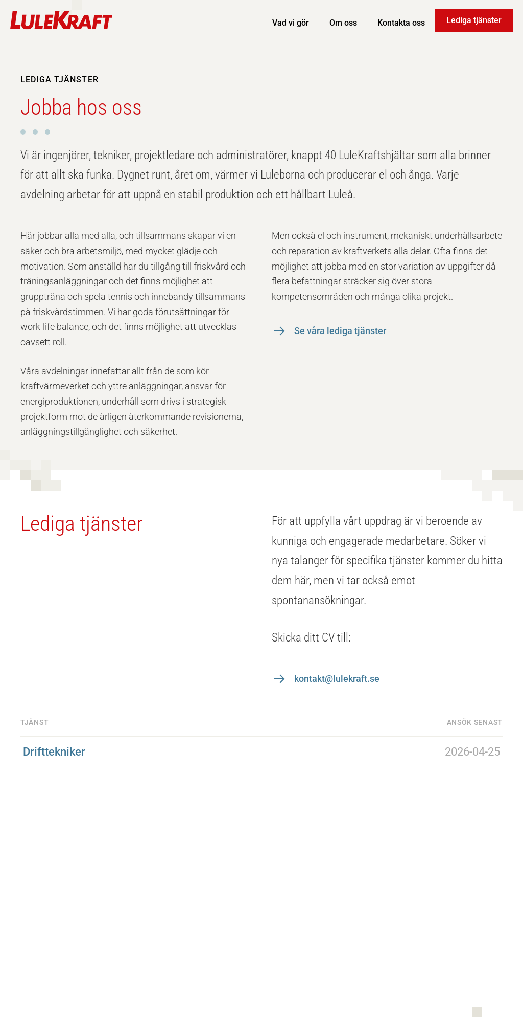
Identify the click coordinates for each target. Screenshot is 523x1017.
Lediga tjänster (474, 20)
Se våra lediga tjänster (340, 330)
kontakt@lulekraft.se (336, 678)
